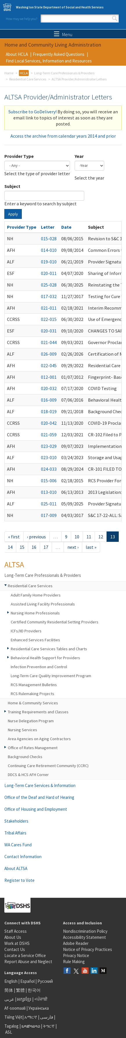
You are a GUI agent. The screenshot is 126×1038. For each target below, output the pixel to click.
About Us (12, 937)
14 (10, 547)
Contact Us (14, 949)
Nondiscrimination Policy (85, 931)
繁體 (21, 990)
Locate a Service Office (25, 955)
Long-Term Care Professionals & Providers (64, 73)
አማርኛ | (31, 1017)
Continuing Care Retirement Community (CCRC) (48, 765)
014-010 (49, 250)
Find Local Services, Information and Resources (49, 61)
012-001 (49, 377)
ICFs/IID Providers (26, 630)
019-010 (49, 262)
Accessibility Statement (84, 937)
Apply (13, 214)
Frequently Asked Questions (58, 54)
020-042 (49, 423)
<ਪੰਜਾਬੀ (41, 999)
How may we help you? (21, 18)
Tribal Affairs (15, 833)
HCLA (24, 73)
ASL (8, 1032)
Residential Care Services (27, 79)
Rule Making (74, 961)
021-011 (49, 308)
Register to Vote (19, 880)
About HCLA (17, 54)
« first (14, 537)
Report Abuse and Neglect (28, 961)
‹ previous (36, 537)
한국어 (34, 990)
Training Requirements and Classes (38, 711)
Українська (38, 1008)
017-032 (49, 296)
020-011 (49, 273)
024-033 (49, 469)
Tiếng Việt (13, 1017)
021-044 (49, 342)
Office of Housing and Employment (35, 809)
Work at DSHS (17, 943)
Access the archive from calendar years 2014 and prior (63, 136)
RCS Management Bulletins (34, 684)
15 (22, 547)
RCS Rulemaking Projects (32, 693)
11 (89, 537)
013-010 (49, 492)
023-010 (49, 457)
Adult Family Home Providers (36, 595)
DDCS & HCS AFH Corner (28, 774)
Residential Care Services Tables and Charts (49, 648)
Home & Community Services (33, 702)
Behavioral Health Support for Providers (45, 657)
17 (46, 547)
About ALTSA (15, 868)
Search (115, 18)
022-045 (49, 365)
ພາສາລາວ (30, 1026)
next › (72, 547)
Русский (45, 981)
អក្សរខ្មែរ (24, 999)
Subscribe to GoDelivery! (32, 111)
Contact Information (23, 856)
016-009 (49, 400)
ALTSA (14, 564)
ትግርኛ (49, 1026)
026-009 (49, 354)
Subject (12, 186)
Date (66, 227)
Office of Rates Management (32, 747)
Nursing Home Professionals (35, 613)
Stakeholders (16, 821)
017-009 (49, 515)
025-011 (49, 504)
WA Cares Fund (18, 844)
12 (100, 537)
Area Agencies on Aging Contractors (39, 738)
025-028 (49, 285)
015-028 (49, 238)
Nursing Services (22, 729)
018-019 (49, 411)
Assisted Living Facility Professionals (43, 604)
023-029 (49, 446)
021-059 (49, 434)
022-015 (49, 319)
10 (77, 537)
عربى (9, 999)
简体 (8, 990)
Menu (63, 34)
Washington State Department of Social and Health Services (60, 7)
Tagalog (11, 1026)
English (11, 981)
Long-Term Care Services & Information (39, 785)
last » (91, 547)
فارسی (46, 1017)
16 (34, 547)
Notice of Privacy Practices (87, 949)
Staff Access (15, 931)
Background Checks (25, 756)
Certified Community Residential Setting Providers (54, 622)
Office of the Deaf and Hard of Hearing (39, 797)
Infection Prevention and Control (39, 666)
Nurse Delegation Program (31, 720)
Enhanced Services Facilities (35, 639)
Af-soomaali (15, 1008)
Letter (47, 227)
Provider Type (19, 156)
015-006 (49, 480)
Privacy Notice (76, 955)
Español (27, 981)
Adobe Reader (76, 943)
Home (8, 73)
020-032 (49, 388)
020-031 (49, 331)
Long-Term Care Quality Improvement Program (51, 675)
